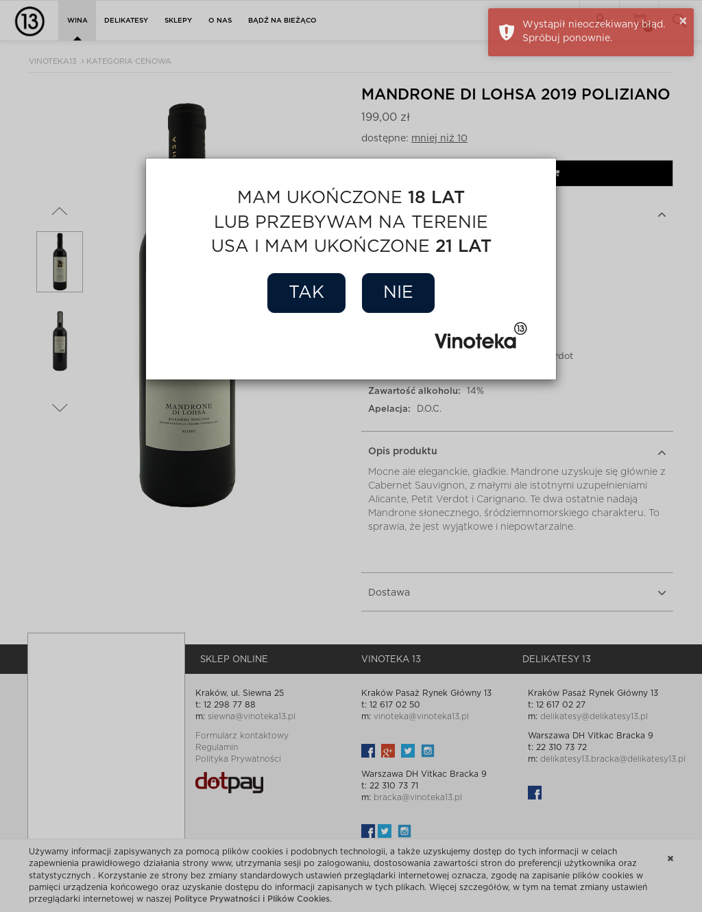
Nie (398, 292)
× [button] (683, 21)
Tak (306, 292)
